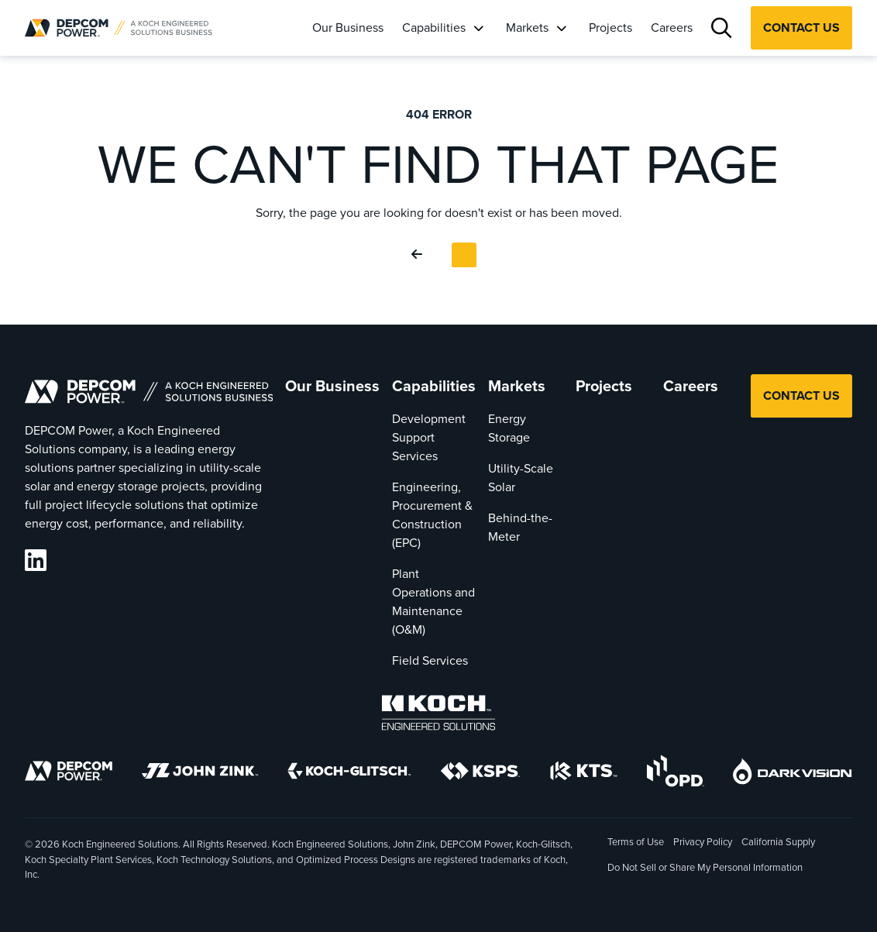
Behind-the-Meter (520, 527)
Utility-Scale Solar (520, 477)
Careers (672, 27)
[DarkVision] (792, 774)
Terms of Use (635, 842)
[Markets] (561, 28)
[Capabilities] (478, 28)
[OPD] (675, 774)
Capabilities (434, 27)
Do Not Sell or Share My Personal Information (705, 868)
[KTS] (583, 773)
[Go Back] (420, 255)
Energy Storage (509, 428)
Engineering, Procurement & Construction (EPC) (432, 515)
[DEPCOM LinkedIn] (35, 560)
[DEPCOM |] (118, 28)
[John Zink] (200, 773)
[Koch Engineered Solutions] (438, 715)
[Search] (721, 28)
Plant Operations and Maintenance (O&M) (433, 601)
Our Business (347, 27)
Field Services (430, 660)
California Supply (778, 842)
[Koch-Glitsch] (349, 774)
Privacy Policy (702, 842)
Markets (527, 27)
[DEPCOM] (68, 773)
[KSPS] (480, 774)
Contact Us (801, 27)
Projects (610, 27)
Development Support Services (429, 437)
